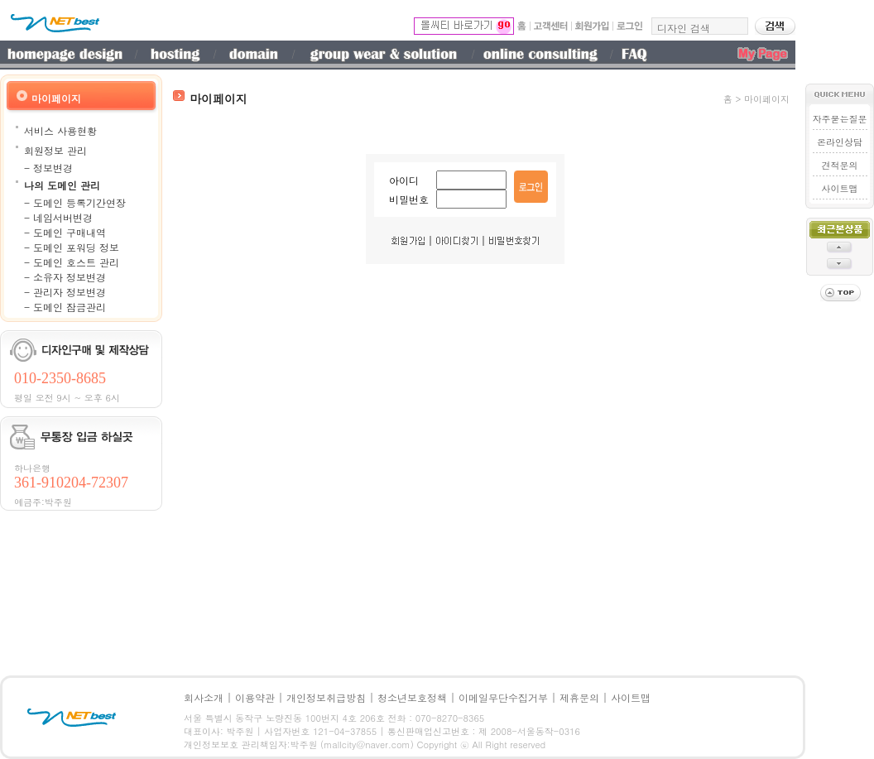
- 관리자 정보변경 (65, 292)
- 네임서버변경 (58, 217)
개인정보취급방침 (326, 697)
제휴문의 (579, 697)
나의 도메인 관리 (62, 185)
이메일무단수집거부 (503, 697)
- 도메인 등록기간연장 (75, 202)
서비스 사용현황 (60, 130)
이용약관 (255, 697)
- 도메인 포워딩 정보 (71, 247)
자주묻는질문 (840, 119)
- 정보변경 (48, 168)
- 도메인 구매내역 (65, 232)
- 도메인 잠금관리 (65, 307)
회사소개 (203, 697)
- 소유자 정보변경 (65, 277)
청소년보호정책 (412, 697)
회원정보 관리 (55, 150)
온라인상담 (839, 142)
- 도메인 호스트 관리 (71, 262)
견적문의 (840, 165)
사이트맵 (840, 188)
